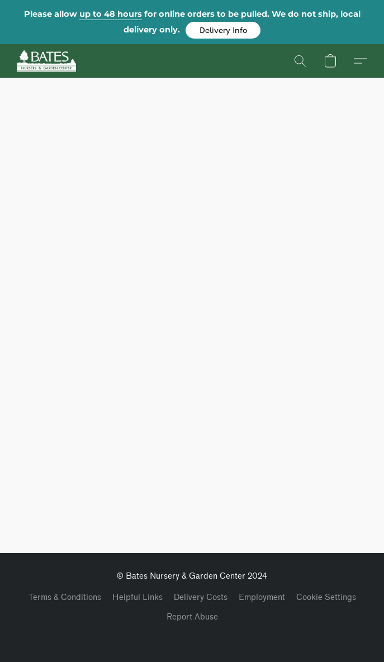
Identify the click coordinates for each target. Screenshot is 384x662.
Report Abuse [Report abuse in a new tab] (192, 617)
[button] (223, 30)
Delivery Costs (200, 597)
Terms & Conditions (65, 597)
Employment (262, 597)
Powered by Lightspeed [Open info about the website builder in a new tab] (192, 637)
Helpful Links (137, 597)
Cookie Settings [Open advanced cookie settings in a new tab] (326, 597)
